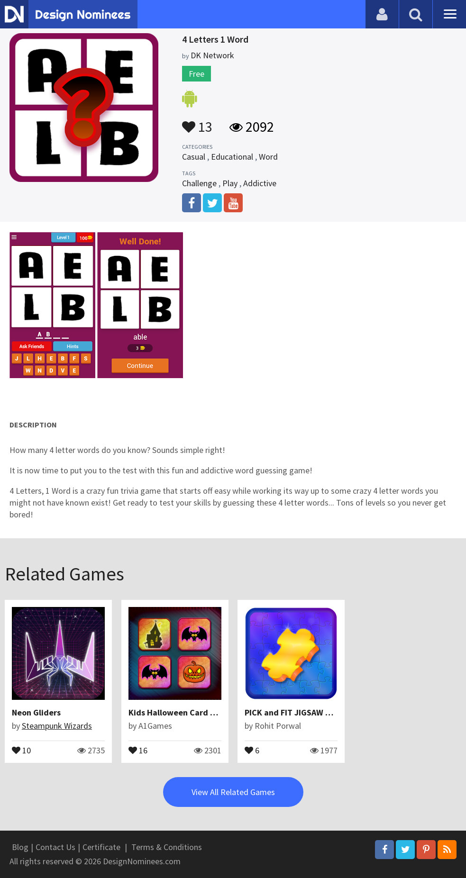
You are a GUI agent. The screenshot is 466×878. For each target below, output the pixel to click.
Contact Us (55, 847)
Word (268, 156)
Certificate (101, 847)
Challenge (199, 183)
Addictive (259, 183)
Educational (232, 156)
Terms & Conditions (166, 847)
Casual (193, 156)
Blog (20, 847)
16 (137, 749)
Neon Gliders (36, 712)
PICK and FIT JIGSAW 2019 (294, 712)
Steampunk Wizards (57, 725)
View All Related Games (233, 792)
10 (21, 749)
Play (230, 183)
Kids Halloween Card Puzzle (181, 712)
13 (197, 122)
